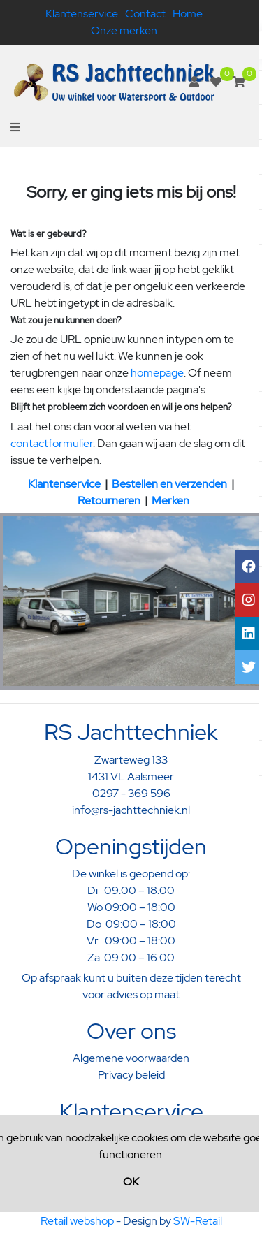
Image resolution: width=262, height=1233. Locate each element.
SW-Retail (197, 1220)
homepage (157, 372)
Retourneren (109, 500)
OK (131, 1181)
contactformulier (51, 443)
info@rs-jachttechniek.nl (131, 810)
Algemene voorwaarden (131, 1058)
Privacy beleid (131, 1074)
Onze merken (124, 30)
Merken (170, 500)
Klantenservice (81, 13)
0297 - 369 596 (131, 793)
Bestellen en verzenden (169, 483)
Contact (145, 13)
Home (188, 13)
